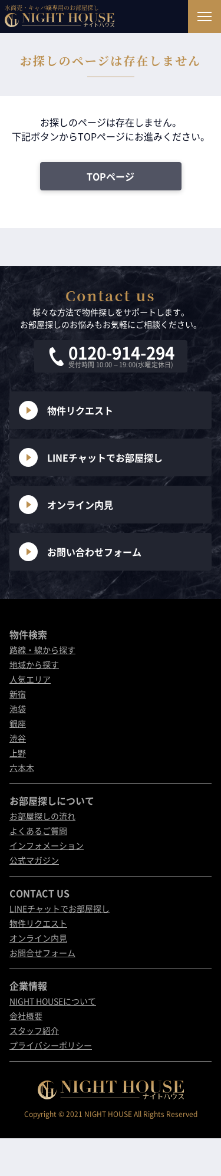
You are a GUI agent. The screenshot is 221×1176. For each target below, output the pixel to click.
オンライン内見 (66, 504)
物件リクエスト (66, 410)
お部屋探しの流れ (42, 816)
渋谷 (17, 738)
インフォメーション (46, 845)
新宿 (17, 694)
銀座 (17, 723)
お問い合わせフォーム (80, 551)
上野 (17, 753)
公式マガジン (34, 860)
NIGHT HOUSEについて (52, 1001)
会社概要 (25, 1016)
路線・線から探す (42, 649)
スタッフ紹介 (34, 1030)
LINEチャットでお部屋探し (91, 457)
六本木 (21, 767)
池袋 (17, 708)
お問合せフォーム (42, 952)
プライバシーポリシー (50, 1045)
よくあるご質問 (38, 830)
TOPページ (110, 176)
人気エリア (30, 679)
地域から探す (34, 664)
